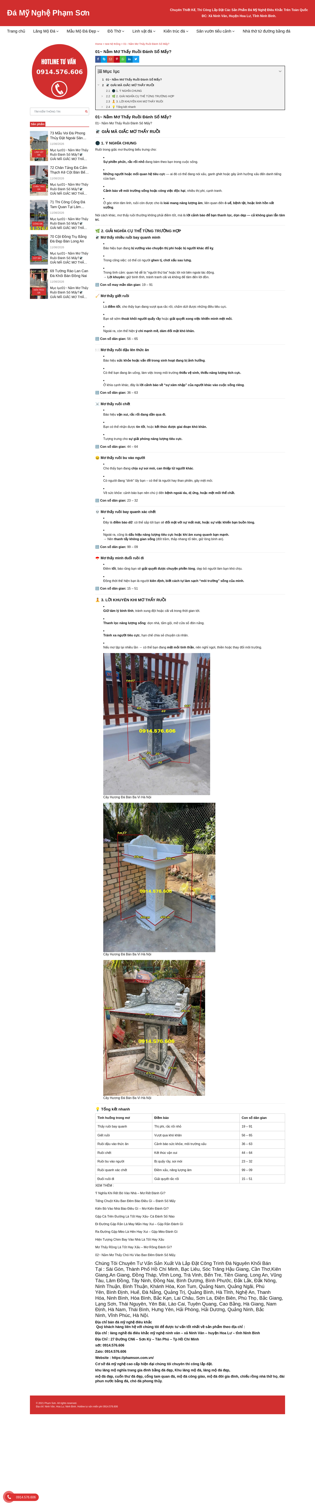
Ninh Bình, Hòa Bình (129, 1298)
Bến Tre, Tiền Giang (226, 1275)
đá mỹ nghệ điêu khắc (133, 1322)
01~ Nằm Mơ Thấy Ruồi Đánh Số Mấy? (123, 123)
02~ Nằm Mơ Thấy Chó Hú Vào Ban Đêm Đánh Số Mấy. (135, 1255)
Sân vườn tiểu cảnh (213, 31)
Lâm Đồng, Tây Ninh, (129, 1280)
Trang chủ (16, 31)
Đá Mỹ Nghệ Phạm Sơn (48, 13)
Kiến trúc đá (174, 31)
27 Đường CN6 (122, 1339)
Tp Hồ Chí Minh (186, 1339)
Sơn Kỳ (144, 1339)
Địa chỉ (101, 1333)
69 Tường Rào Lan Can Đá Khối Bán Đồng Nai (69, 273)
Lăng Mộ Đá (44, 31)
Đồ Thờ (114, 31)
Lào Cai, (177, 1304)
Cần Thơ (260, 1269)
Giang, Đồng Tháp (136, 1275)
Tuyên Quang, (202, 1304)
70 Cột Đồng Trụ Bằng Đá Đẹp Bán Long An (68, 239)
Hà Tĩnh (224, 1292)
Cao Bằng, (230, 1304)
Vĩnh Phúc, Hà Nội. (128, 1315)
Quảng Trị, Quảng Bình (188, 1292)
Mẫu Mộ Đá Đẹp (81, 31)
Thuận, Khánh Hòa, (155, 1286)
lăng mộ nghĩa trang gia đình (126, 1370)
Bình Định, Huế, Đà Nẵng (133, 1292)
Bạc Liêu (190, 1269)
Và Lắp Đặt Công (193, 1263)
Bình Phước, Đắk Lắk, (229, 1280)
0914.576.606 (110, 1406)
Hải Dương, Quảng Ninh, (228, 1309)
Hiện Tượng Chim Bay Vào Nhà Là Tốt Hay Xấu (129, 1239)
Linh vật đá (142, 31)
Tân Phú (162, 1339)
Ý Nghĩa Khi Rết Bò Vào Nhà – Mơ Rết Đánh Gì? (130, 1193)
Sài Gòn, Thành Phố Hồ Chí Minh (142, 1269)
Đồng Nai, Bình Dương (178, 1280)
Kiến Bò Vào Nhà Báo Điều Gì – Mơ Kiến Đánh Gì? (132, 1208)
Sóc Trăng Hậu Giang (225, 1269)
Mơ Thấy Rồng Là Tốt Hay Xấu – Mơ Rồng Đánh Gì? (133, 1247)
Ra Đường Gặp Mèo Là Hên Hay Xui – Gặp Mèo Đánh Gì (136, 1231)
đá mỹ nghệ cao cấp (123, 1364)
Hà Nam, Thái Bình (128, 1309)
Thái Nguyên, (133, 1304)
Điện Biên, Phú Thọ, (236, 1298)
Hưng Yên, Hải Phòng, (175, 1309)
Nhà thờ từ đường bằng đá (266, 31)
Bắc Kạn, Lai (166, 1298)
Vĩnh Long (170, 1275)
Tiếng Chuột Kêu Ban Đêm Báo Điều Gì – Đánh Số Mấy (135, 1201)
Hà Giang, (254, 1304)
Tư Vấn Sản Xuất (155, 1263)
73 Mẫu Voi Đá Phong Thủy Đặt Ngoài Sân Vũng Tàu (67, 135)
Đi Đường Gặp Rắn (109, 1224)
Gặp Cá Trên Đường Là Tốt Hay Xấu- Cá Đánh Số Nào (135, 1216)
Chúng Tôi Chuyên (115, 1263)
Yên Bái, (158, 1304)
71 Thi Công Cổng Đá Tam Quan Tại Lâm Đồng (67, 204)
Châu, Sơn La (197, 1298)
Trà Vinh (192, 1275)
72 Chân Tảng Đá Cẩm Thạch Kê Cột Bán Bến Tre (68, 170)
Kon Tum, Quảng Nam (201, 1286)
